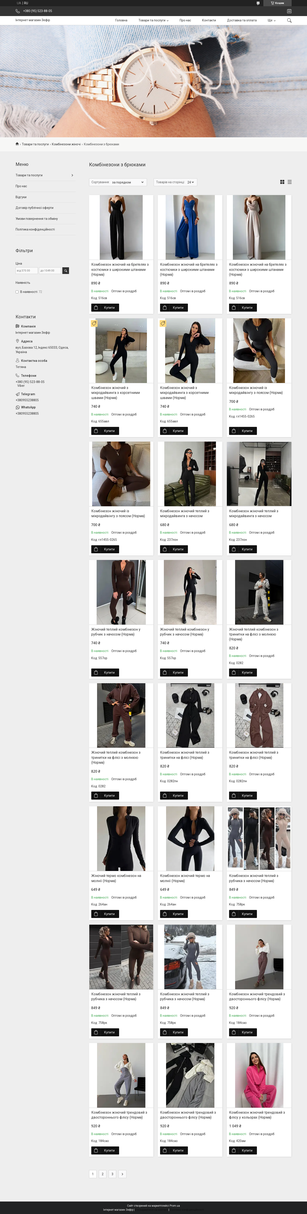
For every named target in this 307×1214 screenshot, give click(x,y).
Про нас (185, 20)
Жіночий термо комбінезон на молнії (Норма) (116, 878)
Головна (121, 20)
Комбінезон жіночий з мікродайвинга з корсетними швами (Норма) (115, 393)
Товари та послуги (151, 20)
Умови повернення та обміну (37, 218)
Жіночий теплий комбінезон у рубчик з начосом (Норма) (115, 631)
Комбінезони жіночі (66, 144)
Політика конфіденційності (35, 229)
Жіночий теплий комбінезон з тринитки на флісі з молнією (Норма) (253, 634)
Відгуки (21, 197)
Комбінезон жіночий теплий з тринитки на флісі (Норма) (184, 754)
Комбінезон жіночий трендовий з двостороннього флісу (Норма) (257, 996)
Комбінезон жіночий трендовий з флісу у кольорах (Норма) (257, 1114)
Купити (109, 307)
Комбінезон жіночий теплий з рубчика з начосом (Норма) (253, 878)
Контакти (209, 20)
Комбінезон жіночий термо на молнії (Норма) (185, 878)
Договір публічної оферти (34, 208)
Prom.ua (175, 1205)
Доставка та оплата (242, 20)
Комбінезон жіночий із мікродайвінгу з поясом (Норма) (256, 390)
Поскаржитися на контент (151, 1209)
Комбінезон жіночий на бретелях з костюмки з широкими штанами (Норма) (120, 269)
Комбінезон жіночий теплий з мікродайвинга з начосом (184, 513)
